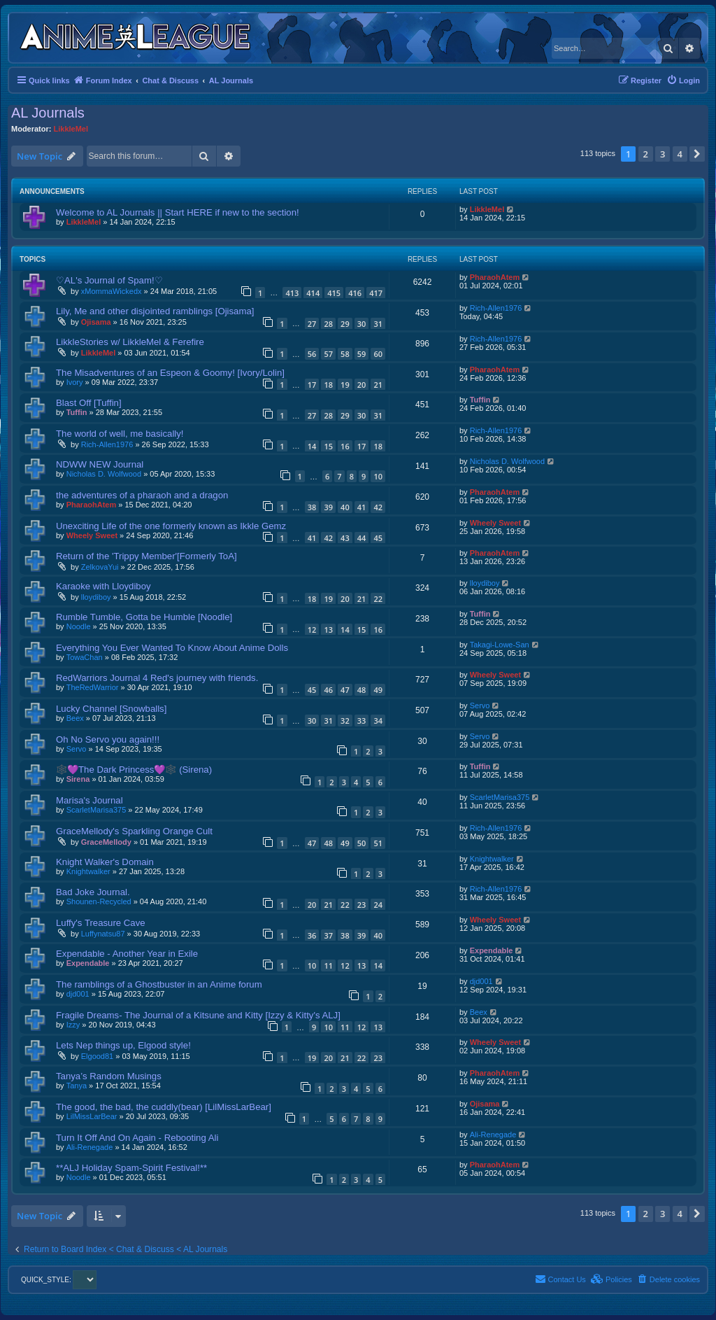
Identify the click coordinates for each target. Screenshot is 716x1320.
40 (345, 507)
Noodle (78, 626)
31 (377, 323)
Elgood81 (97, 1056)
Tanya (76, 1085)
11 (328, 965)
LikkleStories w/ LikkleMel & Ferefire (130, 342)
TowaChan (84, 657)
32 (345, 720)
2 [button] (645, 154)
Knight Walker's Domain (105, 862)
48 (361, 689)
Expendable (88, 963)
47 (345, 689)
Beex (75, 718)
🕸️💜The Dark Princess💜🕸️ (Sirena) (134, 769)
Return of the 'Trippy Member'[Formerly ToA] (146, 556)
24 (377, 904)
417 (375, 293)
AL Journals (48, 112)
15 (328, 446)
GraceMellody (106, 842)
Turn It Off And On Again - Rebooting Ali (137, 1137)
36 (312, 935)
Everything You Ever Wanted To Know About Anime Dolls (172, 648)
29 (345, 323)
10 (377, 476)
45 (377, 538)
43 (345, 538)
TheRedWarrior (92, 687)
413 (292, 293)
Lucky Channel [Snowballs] (111, 708)
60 (377, 354)
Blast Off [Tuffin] (89, 403)
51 (377, 843)
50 (361, 843)
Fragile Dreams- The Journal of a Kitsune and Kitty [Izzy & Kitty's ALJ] (198, 1015)
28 (328, 323)
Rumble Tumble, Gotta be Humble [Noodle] (144, 617)
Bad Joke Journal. (93, 892)
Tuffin (76, 412)
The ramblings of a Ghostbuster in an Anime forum (159, 984)
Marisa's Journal (89, 800)
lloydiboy (96, 597)
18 (328, 384)
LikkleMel (71, 129)
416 (354, 293)
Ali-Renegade (89, 1147)
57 (328, 354)
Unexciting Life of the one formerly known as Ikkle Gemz (171, 526)
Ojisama (96, 322)
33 (361, 720)
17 (312, 384)
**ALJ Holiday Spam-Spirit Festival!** (131, 1168)
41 (361, 507)
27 (312, 323)
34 (377, 720)
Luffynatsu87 (103, 933)
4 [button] (680, 154)
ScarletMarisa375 (96, 810)
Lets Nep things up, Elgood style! (123, 1045)
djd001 (78, 994)
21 (377, 384)
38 (312, 507)
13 (328, 629)
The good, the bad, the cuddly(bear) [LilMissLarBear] (163, 1107)
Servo (480, 705)
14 (312, 446)
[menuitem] (683, 80)
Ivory (74, 382)
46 (328, 689)
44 (361, 538)
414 (313, 293)
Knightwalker (88, 871)
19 (345, 384)
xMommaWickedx (111, 291)
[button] (697, 154)
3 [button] (662, 154)
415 (334, 293)
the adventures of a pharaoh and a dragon (142, 495)
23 (361, 904)
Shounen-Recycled (98, 901)
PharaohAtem (495, 277)
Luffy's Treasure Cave (100, 923)
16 (345, 446)
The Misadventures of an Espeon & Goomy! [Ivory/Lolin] (170, 372)
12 (312, 629)
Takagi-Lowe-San (499, 644)
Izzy (73, 1024)
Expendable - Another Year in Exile (127, 953)
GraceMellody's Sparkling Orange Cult (134, 831)
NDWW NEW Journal (99, 464)
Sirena (78, 779)
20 (361, 384)
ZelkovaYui (100, 567)
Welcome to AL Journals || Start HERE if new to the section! (177, 212)
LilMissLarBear (91, 1116)
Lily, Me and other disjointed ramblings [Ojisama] (155, 311)
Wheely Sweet (91, 535)
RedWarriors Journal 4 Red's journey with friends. (157, 678)
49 (377, 689)
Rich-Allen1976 (496, 308)
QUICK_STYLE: (58, 1280)
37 (328, 935)
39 (328, 507)
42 (377, 507)
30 (361, 323)
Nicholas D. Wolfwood (103, 474)
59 (361, 354)
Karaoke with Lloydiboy (103, 586)
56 (312, 354)
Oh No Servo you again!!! (107, 739)
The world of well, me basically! (120, 433)
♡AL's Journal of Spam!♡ (109, 280)
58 (345, 354)
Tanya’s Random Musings (109, 1076)
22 (377, 599)
